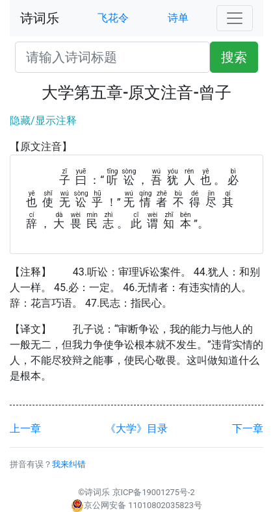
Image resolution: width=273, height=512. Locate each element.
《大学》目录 (136, 428)
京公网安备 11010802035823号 (136, 505)
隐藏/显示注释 (43, 120)
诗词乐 (39, 18)
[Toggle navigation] (234, 18)
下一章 (247, 428)
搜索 (234, 57)
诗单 (178, 18)
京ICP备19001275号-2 (153, 492)
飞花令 (113, 18)
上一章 (25, 428)
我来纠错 (69, 464)
